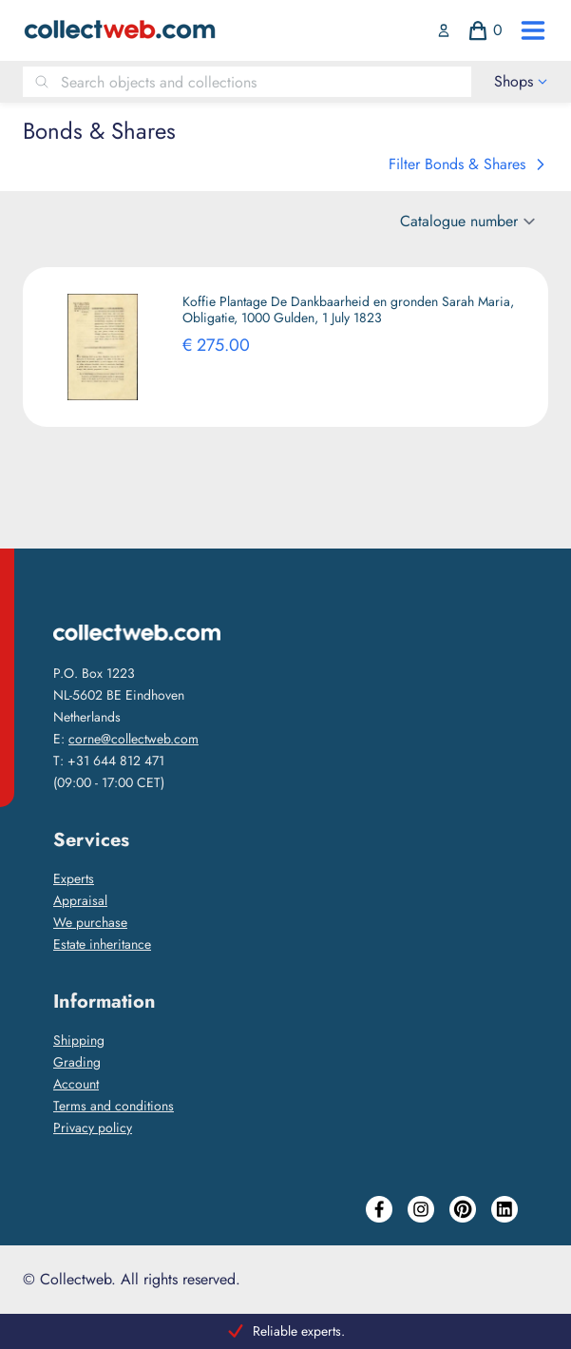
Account (76, 1083)
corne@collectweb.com (133, 738)
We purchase (90, 922)
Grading (77, 1061)
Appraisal (80, 900)
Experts (73, 878)
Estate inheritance (102, 944)
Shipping (79, 1040)
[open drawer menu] (533, 30)
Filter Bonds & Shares (468, 164)
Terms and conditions (113, 1105)
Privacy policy (92, 1127)
